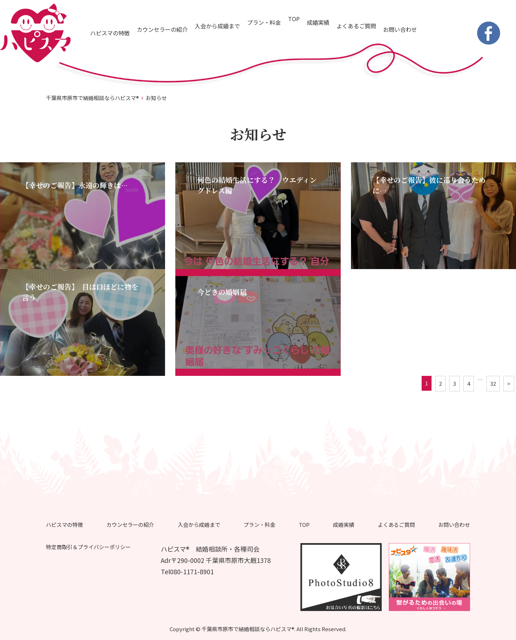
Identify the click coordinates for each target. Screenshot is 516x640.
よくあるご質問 (356, 26)
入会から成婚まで (217, 26)
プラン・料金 (264, 22)
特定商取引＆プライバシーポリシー (88, 547)
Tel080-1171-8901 (187, 571)
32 (493, 383)
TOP (294, 18)
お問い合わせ (400, 29)
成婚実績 (318, 22)
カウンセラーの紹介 (162, 29)
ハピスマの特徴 (110, 33)
